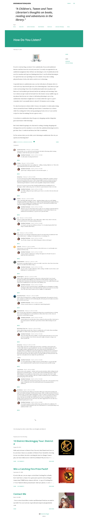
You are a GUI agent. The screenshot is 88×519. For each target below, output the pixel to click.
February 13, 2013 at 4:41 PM (29, 344)
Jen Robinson (20, 390)
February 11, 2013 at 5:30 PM (32, 295)
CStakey (19, 163)
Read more (51, 461)
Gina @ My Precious (21, 295)
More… (68, 26)
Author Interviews (31, 26)
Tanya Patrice (20, 369)
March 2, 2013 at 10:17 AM (36, 267)
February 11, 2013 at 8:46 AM (32, 149)
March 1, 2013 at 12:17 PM (29, 390)
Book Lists (50, 26)
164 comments (20, 486)
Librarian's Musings (59, 26)
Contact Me (19, 493)
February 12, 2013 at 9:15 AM (31, 310)
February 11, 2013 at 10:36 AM (26, 232)
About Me (21, 26)
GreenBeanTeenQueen (22, 3)
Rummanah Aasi (20, 310)
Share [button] (66, 54)
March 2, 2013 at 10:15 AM (36, 206)
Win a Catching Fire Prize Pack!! (30, 468)
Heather (19, 198)
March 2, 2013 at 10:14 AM (36, 189)
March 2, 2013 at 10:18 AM (36, 284)
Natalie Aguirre (20, 276)
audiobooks (67, 61)
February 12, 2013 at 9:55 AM (34, 328)
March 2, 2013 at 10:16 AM (36, 223)
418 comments (20, 461)
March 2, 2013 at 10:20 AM (36, 302)
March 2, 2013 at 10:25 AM (36, 402)
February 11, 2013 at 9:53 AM (26, 217)
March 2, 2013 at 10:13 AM (36, 155)
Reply (18, 160)
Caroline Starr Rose (21, 149)
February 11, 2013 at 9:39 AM (28, 198)
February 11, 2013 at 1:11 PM (31, 261)
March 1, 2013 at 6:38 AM (29, 369)
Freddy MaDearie (20, 261)
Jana (18, 232)
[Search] (69, 3)
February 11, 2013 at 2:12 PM (31, 276)
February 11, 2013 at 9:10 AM (29, 176)
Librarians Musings (69, 63)
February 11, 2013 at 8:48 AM (28, 163)
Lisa (18, 217)
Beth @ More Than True (22, 328)
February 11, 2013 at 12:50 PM (28, 246)
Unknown (19, 246)
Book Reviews (41, 26)
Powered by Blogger (44, 513)
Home (14, 26)
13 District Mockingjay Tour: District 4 (33, 442)
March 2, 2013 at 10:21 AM (36, 317)
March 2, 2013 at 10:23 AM (36, 359)
